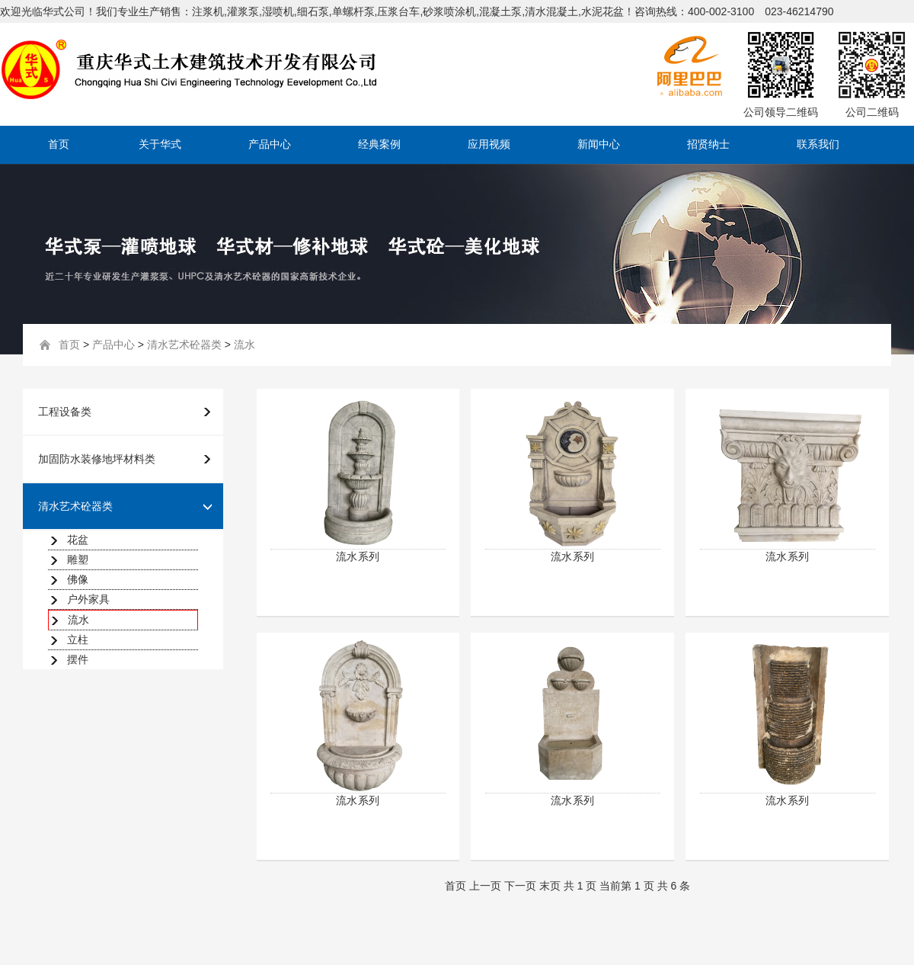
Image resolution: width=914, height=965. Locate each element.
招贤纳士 (708, 144)
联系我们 (818, 144)
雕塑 (77, 559)
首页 (58, 144)
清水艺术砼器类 (184, 344)
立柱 (77, 639)
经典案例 (379, 144)
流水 (244, 344)
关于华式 (160, 144)
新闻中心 (598, 144)
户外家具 (88, 599)
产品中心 (269, 144)
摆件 (77, 659)
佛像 (77, 579)
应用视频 (489, 144)
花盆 (77, 540)
